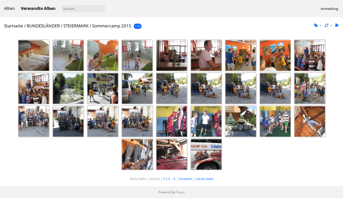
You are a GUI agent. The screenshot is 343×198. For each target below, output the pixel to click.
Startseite (13, 26)
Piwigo (180, 192)
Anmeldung (329, 8)
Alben (9, 8)
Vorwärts (185, 178)
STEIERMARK (76, 26)
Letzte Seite (204, 178)
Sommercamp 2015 (111, 26)
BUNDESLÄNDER (43, 26)
